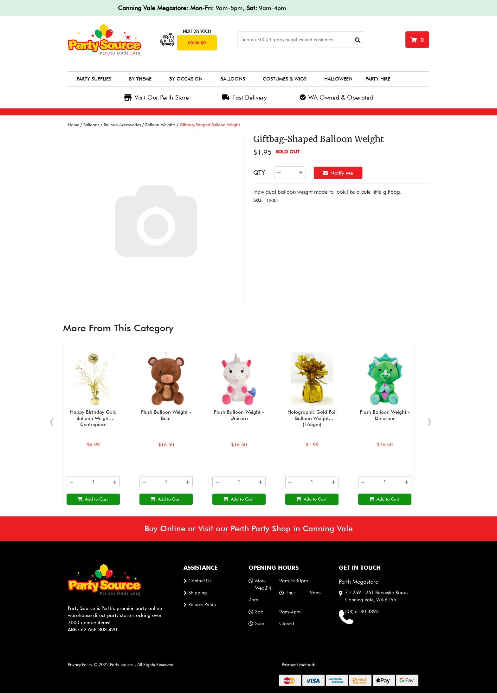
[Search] (301, 39)
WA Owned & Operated (336, 97)
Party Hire (377, 79)
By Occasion (186, 79)
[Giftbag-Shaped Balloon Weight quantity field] (290, 172)
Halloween (338, 79)
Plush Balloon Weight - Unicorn (239, 415)
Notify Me (338, 172)
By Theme (140, 79)
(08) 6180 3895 (362, 611)
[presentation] (51, 419)
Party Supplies (94, 79)
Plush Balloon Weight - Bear (166, 415)
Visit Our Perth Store (156, 97)
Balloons (232, 79)
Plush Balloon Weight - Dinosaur (385, 415)
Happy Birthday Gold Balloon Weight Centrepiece (93, 418)
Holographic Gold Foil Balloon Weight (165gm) (311, 418)
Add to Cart (92, 499)
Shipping (197, 593)
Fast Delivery (244, 97)
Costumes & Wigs (285, 79)
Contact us (199, 581)
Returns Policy (202, 604)
